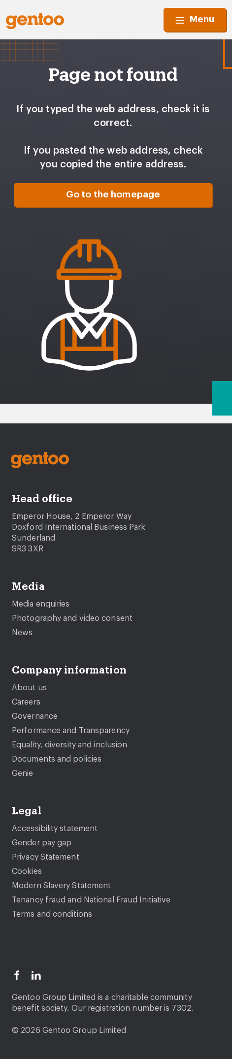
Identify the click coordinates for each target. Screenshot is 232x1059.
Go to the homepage (113, 194)
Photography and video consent (72, 618)
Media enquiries (41, 604)
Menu (194, 20)
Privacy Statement (45, 857)
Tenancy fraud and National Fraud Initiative (91, 900)
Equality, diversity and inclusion (69, 745)
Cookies (27, 871)
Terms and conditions (52, 914)
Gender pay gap (41, 843)
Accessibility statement (55, 829)
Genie (22, 773)
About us (29, 688)
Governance (35, 716)
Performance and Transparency (71, 731)
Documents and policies (56, 759)
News (22, 633)
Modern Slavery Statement (61, 886)
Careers (26, 702)
